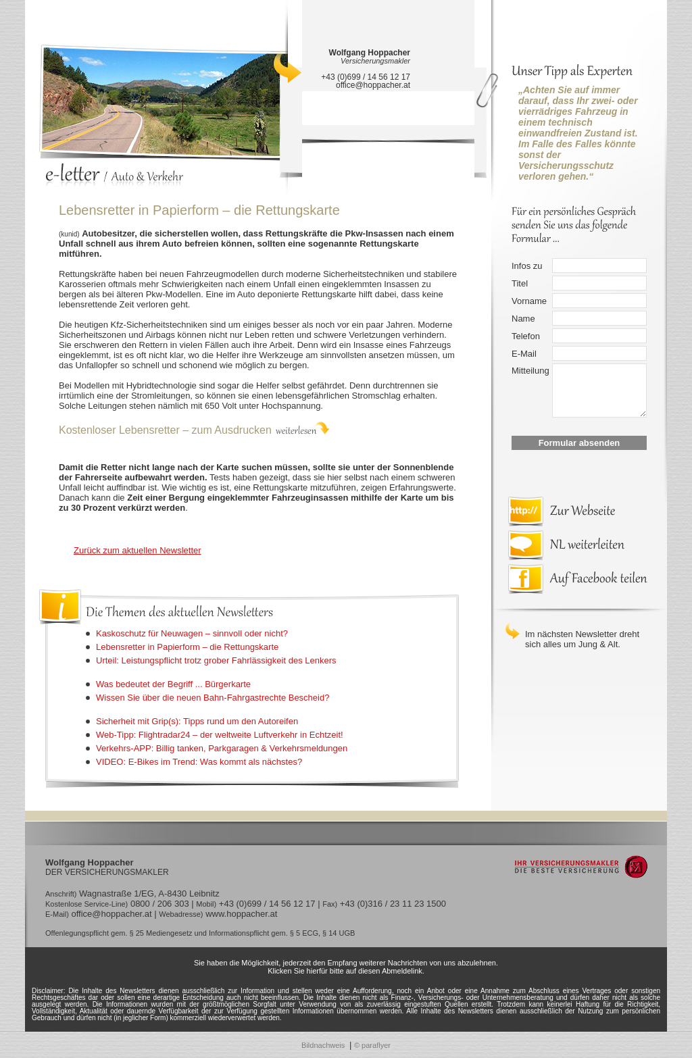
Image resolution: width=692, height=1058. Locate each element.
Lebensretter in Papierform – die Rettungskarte (187, 647)
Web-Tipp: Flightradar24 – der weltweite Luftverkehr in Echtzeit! (219, 735)
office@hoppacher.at (373, 85)
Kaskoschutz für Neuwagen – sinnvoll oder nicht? (192, 633)
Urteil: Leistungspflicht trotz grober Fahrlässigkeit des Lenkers (216, 660)
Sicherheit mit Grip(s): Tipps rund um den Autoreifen (197, 721)
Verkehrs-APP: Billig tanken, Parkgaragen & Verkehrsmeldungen (221, 748)
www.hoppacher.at (241, 914)
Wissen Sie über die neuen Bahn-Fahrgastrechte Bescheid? (212, 697)
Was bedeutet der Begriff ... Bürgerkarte (173, 684)
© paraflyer (372, 1045)
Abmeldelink (402, 971)
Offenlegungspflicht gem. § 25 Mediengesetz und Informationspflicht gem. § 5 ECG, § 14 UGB (200, 933)
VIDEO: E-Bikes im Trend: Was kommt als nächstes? (199, 762)
